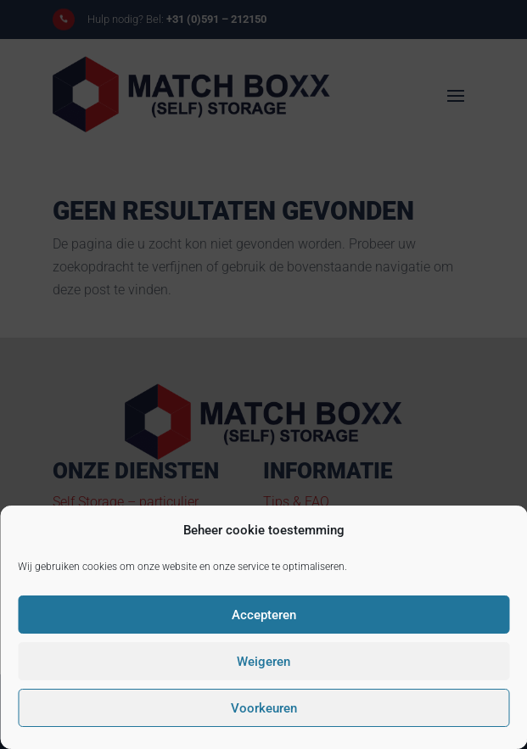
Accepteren (264, 615)
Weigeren (263, 661)
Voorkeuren (264, 708)
